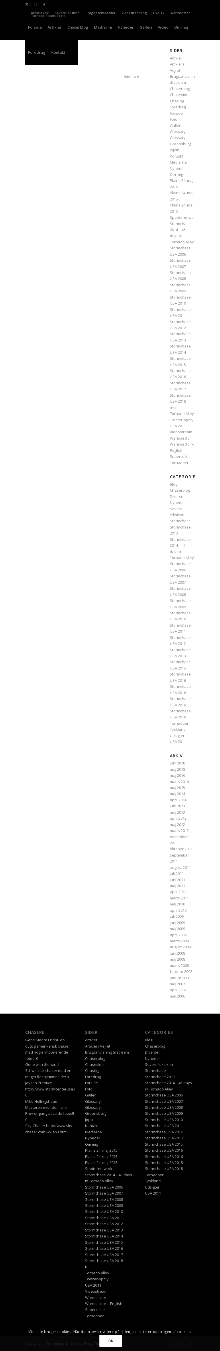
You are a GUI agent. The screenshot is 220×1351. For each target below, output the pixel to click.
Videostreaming (134, 13)
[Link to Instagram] (35, 4)
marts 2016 (179, 781)
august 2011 (180, 867)
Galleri (175, 125)
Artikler (91, 1039)
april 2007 (178, 989)
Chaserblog (180, 88)
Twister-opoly (181, 419)
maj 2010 (177, 904)
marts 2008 (179, 965)
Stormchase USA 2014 (104, 1236)
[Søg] (73, 52)
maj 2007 (177, 983)
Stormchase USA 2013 (104, 1230)
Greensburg (180, 143)
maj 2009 (177, 928)
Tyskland (178, 729)
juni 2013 (177, 805)
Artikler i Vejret (97, 1046)
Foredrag (178, 107)
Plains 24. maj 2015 (101, 1150)
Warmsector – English (103, 1303)
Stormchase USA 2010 (104, 1211)
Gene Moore (36, 1039)
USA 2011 (178, 425)
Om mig (176, 174)
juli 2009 (177, 916)
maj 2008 (177, 959)
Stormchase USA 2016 (104, 1248)
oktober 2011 (181, 848)
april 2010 (178, 910)
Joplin (174, 149)
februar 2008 (181, 971)
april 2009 (178, 934)
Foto (173, 119)
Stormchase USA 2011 (104, 1217)
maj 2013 (177, 812)
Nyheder (177, 168)
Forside (176, 113)
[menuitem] (67, 12)
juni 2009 (177, 922)
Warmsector (180, 13)
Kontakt (176, 156)
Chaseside (179, 94)
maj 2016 (177, 775)
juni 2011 (177, 879)
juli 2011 (177, 873)
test (173, 407)
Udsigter (177, 735)
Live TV (158, 13)
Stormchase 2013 (160, 1076)
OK (110, 1340)
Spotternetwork (183, 217)
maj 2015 (177, 787)
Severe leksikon (67, 13)
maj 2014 (177, 793)
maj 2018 (177, 769)
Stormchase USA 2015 (104, 1242)
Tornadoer (179, 462)
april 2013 (178, 818)
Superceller (180, 456)
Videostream (181, 431)
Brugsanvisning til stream (107, 1052)
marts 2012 (179, 830)
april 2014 (178, 799)
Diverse (176, 496)
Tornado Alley (182, 413)
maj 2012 (177, 824)
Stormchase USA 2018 (104, 1260)
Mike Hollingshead (41, 1101)
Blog (173, 484)
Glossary (178, 131)
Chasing (177, 101)
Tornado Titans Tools (48, 15)
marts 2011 (179, 898)
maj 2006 (177, 996)
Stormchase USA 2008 (104, 1199)
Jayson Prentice (38, 1082)
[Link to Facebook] (44, 4)
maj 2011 (177, 885)
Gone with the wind (42, 1064)
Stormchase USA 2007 (104, 1193)
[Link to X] (27, 4)
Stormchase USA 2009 (104, 1205)
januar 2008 (180, 977)
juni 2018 (177, 763)
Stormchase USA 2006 (104, 1187)
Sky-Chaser (35, 1125)
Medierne (178, 162)
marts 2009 (179, 940)
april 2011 (178, 891)
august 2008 (180, 946)
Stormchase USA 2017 (104, 1254)
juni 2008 (177, 953)
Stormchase (180, 520)
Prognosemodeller (100, 13)
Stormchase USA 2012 (104, 1223)
